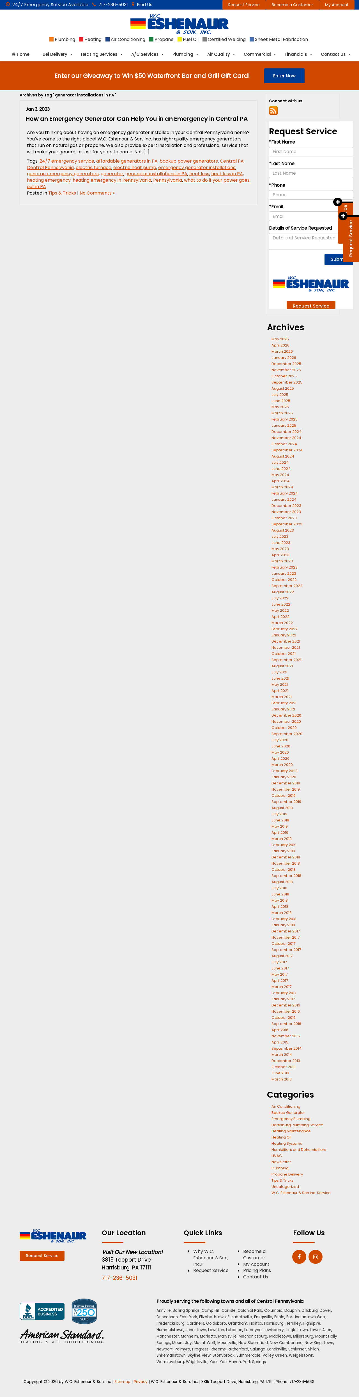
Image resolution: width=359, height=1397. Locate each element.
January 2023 (283, 573)
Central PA (232, 161)
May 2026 (280, 339)
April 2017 (279, 980)
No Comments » (97, 193)
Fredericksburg (171, 1323)
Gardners (195, 1323)
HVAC (276, 1155)
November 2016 (285, 1011)
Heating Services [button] (99, 54)
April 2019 (279, 832)
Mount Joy (182, 1342)
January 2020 (283, 777)
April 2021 (279, 690)
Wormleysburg (170, 1361)
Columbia (273, 1310)
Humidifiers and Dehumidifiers (298, 1149)
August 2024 (282, 456)
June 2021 (280, 678)
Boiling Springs (186, 1310)
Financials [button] (296, 54)
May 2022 (280, 610)
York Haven (230, 1361)
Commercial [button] (257, 54)
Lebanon (234, 1330)
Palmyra (182, 1349)
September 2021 (286, 659)
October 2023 (284, 518)
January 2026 (283, 357)
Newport (165, 1349)
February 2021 (283, 703)
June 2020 (280, 746)
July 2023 (279, 536)
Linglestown (297, 1330)
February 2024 (284, 493)
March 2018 (281, 912)
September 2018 (286, 875)
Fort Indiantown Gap (305, 1317)
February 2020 (284, 770)
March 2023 (282, 561)
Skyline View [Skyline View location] (199, 1355)
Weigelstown (301, 1355)
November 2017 (285, 937)
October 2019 (283, 795)
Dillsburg (310, 1310)
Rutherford (238, 1349)
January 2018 (283, 925)
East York (188, 1317)
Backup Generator (288, 1112)
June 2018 (280, 894)
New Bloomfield (253, 1342)
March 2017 (281, 986)
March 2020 (282, 764)
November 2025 (286, 370)
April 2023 (280, 555)
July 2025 (279, 394)
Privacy (141, 1381)
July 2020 (279, 740)
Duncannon (167, 1317)
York (214, 1361)
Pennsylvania (167, 180)
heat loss (199, 173)
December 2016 (285, 1005)
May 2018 (279, 900)
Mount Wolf (204, 1342)
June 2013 (280, 1073)
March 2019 (281, 838)
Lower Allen (320, 1330)
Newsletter (281, 1162)
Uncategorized (285, 1186)
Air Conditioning (285, 1106)
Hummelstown (170, 1330)
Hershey (293, 1323)
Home (20, 54)
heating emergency (49, 180)
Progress (200, 1349)
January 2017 (283, 999)
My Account (337, 5)
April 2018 (279, 906)
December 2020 (286, 715)
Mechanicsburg (253, 1336)
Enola (279, 1317)
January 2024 (283, 499)
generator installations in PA (156, 173)
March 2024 (282, 487)
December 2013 (285, 1060)
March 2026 (282, 351)
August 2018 (282, 882)
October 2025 (284, 376)
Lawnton (216, 1330)
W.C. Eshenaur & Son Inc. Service (301, 1192)
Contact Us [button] (333, 54)
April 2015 (279, 1042)
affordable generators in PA (127, 161)
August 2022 (282, 592)
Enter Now (284, 76)
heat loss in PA (227, 173)
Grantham (237, 1323)
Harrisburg (274, 1323)
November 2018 (285, 863)
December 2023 (286, 505)
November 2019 (285, 789)
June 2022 (280, 604)
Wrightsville (197, 1361)
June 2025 (280, 400)
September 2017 (286, 949)
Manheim (189, 1336)
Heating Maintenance (291, 1131)
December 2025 (286, 363)
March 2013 (281, 1079)
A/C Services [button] (145, 54)
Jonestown (195, 1330)
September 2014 (286, 1048)
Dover (325, 1310)
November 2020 (286, 721)
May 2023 (280, 548)
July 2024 (280, 462)
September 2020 (286, 733)
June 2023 (280, 542)
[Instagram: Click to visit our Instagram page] (315, 1257)
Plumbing (280, 1168)
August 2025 (282, 388)
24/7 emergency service (67, 161)
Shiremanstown (171, 1355)
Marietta (208, 1336)
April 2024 (280, 481)
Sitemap (122, 1381)
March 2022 (282, 622)
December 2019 (285, 783)
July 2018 (279, 888)
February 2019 (283, 845)
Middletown (280, 1336)
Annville (164, 1310)
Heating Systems (286, 1143)
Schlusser (297, 1349)
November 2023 (286, 511)
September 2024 (287, 450)
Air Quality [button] (218, 54)
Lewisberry (274, 1330)
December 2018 (285, 857)
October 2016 (283, 1017)
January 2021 (283, 709)
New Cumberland (286, 1342)
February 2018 (283, 919)
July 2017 (279, 962)
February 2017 (283, 993)
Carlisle (229, 1310)
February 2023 (284, 567)
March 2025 (282, 413)
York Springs (254, 1361)
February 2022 (284, 629)
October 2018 (283, 869)
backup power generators (189, 161)
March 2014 (281, 1054)
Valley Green (275, 1355)
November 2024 (286, 437)
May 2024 (280, 474)
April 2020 (280, 758)
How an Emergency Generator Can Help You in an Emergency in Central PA (137, 118)
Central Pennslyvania (50, 167)
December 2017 (285, 931)
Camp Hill (211, 1310)
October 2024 (284, 444)
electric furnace (93, 167)
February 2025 (284, 419)
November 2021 (285, 647)
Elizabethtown (212, 1317)
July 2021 (279, 672)
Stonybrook (223, 1355)
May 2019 (279, 826)
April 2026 (280, 345)
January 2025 (283, 425)
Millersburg (303, 1336)
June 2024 (281, 468)
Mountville (226, 1342)
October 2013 (283, 1067)
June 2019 (280, 820)
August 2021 (282, 666)
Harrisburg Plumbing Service (297, 1125)
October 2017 (283, 943)
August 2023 (282, 530)
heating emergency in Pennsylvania (112, 180)
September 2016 (286, 1023)
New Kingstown (319, 1342)
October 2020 (284, 727)
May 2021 (279, 684)
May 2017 (279, 974)
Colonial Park (250, 1310)
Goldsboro (216, 1323)
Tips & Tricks (62, 193)
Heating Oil (281, 1137)
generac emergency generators (63, 173)
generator (112, 173)
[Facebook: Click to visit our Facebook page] (299, 1257)
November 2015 (285, 1036)
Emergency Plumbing (290, 1118)
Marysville (227, 1336)
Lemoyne (253, 1330)
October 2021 (283, 653)
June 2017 (280, 968)
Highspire (311, 1323)
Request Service (244, 5)
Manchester (168, 1336)
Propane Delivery (287, 1174)
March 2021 (281, 696)
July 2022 (279, 598)
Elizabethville (240, 1317)
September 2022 (286, 585)
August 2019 (282, 808)
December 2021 (285, 641)
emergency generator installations (196, 167)
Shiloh (313, 1349)
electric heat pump (134, 167)
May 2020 (280, 752)
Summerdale (248, 1355)
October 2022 (284, 579)
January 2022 (283, 635)
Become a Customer (292, 5)
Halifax (255, 1323)
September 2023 (286, 524)
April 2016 (279, 1030)
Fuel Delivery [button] (53, 54)
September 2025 (286, 382)
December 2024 (286, 431)
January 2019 (283, 851)
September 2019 (286, 801)
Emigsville (263, 1317)
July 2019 (279, 814)
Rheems (218, 1349)
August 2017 (282, 956)
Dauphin (292, 1310)
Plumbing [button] (182, 54)
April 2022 (280, 616)
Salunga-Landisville (268, 1349)
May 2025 (280, 407)
